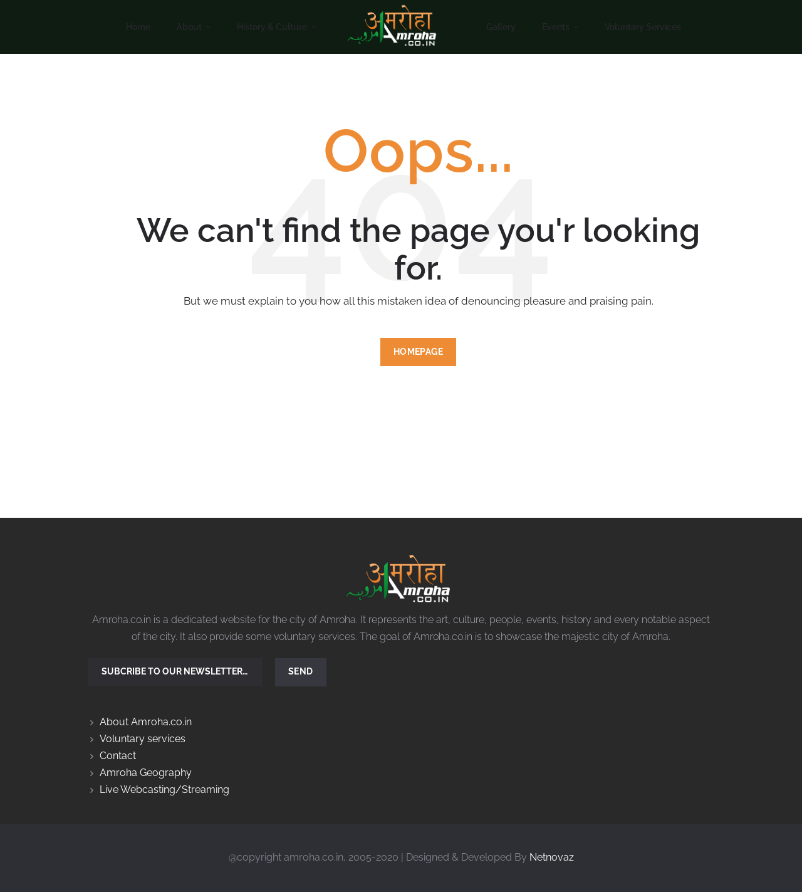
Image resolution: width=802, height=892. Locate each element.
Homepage (418, 352)
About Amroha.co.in (146, 722)
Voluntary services (142, 739)
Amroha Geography (146, 773)
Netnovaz (551, 857)
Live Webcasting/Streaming (164, 789)
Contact (118, 756)
